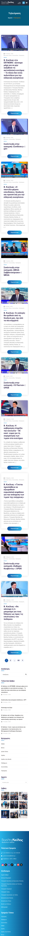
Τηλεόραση (21, 55)
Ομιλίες (3, 755)
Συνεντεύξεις (15, 55)
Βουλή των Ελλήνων (6, 904)
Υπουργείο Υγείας (5, 892)
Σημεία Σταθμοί (4, 875)
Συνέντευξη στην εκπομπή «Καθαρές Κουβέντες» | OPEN (13, 566)
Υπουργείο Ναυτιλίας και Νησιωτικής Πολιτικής (12, 881)
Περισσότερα (14, 113)
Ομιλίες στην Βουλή (6, 759)
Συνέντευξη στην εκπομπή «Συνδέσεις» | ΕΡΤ (14, 146)
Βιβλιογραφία (4, 907)
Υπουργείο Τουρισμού (6, 889)
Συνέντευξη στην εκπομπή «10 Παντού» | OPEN (14, 385)
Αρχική (10, 18)
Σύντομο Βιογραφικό (6, 878)
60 (18, 660)
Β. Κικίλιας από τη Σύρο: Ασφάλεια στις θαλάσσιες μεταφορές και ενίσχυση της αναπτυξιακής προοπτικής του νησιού (12, 717)
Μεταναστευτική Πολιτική (7, 898)
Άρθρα (3, 744)
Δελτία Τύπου (8, 55)
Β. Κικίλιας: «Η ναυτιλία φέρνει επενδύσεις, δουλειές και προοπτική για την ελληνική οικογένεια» (14, 192)
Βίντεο (6, 139)
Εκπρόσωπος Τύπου (6, 901)
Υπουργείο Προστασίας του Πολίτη (9, 895)
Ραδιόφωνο (4, 763)
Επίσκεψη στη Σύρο (6, 707)
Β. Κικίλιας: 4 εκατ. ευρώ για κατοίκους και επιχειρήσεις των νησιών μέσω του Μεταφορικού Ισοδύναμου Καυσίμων (13, 729)
